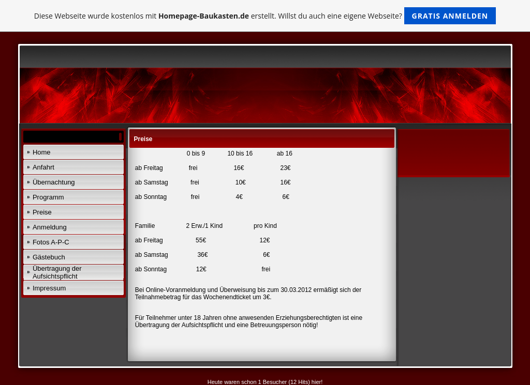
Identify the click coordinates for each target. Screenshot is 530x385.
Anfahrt (43, 167)
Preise (42, 212)
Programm (48, 197)
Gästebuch (49, 257)
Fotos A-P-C (51, 242)
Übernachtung (54, 182)
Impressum (49, 288)
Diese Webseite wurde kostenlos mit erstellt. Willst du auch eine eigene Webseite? (265, 15)
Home (42, 152)
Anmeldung (50, 227)
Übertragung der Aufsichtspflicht (57, 272)
